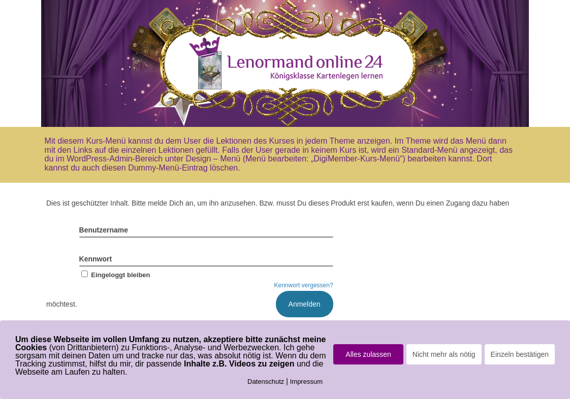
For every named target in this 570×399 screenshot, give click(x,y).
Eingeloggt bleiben (114, 275)
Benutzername (103, 230)
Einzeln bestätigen (520, 354)
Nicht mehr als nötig (444, 354)
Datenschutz (265, 381)
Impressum (306, 381)
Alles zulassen (368, 354)
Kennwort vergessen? (303, 285)
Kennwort (95, 259)
